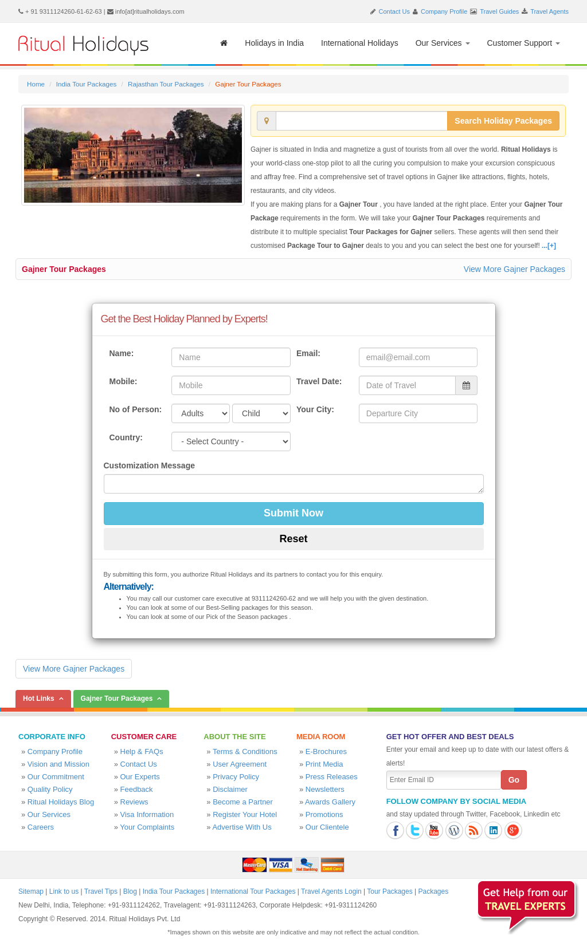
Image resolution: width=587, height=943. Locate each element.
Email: (308, 353)
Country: (126, 437)
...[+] (549, 246)
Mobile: (123, 381)
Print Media (324, 764)
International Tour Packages (253, 891)
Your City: (315, 409)
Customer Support (524, 43)
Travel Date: (319, 381)
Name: (121, 353)
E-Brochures (326, 751)
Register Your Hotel (245, 814)
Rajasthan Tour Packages (166, 84)
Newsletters (325, 789)
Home (36, 84)
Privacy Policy (236, 776)
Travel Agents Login (331, 891)
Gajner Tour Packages (64, 269)
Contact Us (394, 11)
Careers (41, 827)
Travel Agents (549, 11)
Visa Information (147, 814)
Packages (433, 891)
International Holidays (359, 43)
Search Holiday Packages (503, 120)
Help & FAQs (141, 751)
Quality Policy (50, 789)
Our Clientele (327, 827)
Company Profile (444, 11)
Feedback (136, 789)
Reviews (134, 802)
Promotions (324, 814)
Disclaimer (230, 789)
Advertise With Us (241, 827)
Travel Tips (101, 891)
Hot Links (38, 699)
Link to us (64, 891)
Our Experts (140, 776)
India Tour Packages (86, 84)
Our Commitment (56, 776)
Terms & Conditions (245, 751)
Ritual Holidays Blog (61, 802)
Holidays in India (274, 43)
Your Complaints (147, 827)
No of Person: (135, 409)
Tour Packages (389, 891)
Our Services (443, 43)
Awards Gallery (330, 802)
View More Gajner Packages (514, 269)
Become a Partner (243, 802)
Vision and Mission (58, 764)
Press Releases (332, 776)
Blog (130, 891)
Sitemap (31, 891)
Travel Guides (499, 11)
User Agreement (240, 764)
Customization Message (149, 465)
